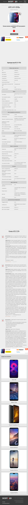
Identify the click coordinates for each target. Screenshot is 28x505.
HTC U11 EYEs (7, 37)
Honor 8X (14, 379)
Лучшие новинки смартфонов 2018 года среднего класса (14, 27)
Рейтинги (5, 1)
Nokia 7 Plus (14, 402)
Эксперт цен (12, 1)
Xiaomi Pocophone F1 (14, 425)
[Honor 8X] (14, 368)
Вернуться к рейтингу (14, 34)
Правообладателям (20, 502)
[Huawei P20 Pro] (14, 481)
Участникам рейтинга (6, 503)
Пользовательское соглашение (18, 500)
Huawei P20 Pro (14, 492)
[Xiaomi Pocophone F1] (14, 414)
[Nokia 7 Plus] (14, 391)
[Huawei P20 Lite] (14, 459)
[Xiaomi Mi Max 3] (14, 436)
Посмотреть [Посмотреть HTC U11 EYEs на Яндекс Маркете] (8, 39)
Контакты (22, 498)
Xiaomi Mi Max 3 (14, 447)
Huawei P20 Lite (14, 470)
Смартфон (18, 352)
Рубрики (20, 1)
